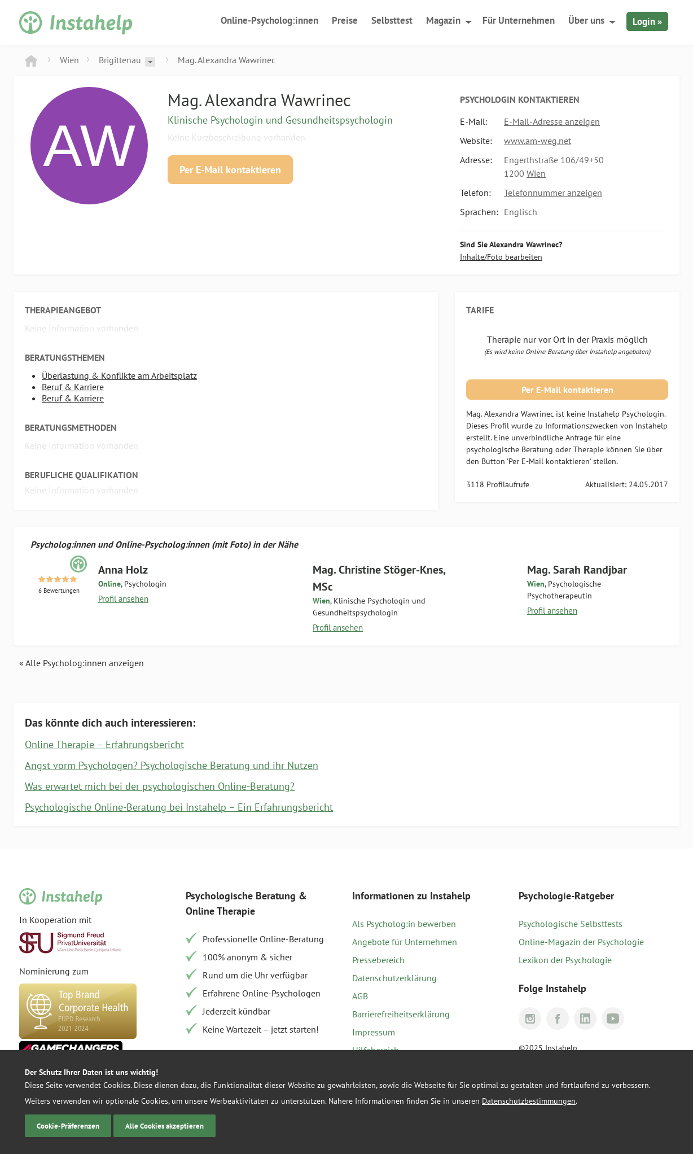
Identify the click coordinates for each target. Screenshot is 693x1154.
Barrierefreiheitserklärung (401, 1014)
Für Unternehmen (519, 20)
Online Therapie (220, 910)
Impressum (373, 1032)
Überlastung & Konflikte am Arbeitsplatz (119, 375)
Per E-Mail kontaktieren (230, 169)
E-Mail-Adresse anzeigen (552, 121)
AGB (360, 996)
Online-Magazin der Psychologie (581, 941)
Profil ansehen (123, 598)
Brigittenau (120, 59)
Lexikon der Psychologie (565, 959)
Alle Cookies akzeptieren (164, 1126)
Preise (345, 20)
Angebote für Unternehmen (404, 941)
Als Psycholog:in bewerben (404, 923)
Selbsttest (392, 20)
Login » (647, 21)
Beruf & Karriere (73, 386)
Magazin (443, 20)
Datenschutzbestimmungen (529, 1101)
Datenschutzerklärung (394, 977)
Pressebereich (378, 959)
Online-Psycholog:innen (269, 20)
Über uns (586, 20)
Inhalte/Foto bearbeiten (501, 257)
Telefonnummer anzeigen (553, 192)
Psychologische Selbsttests (570, 923)
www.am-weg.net (537, 140)
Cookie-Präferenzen (68, 1126)
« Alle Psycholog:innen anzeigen (81, 662)
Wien (69, 59)
